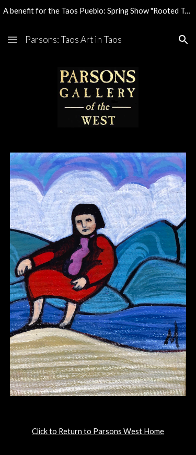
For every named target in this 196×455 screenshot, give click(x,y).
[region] (98, 12)
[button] (12, 39)
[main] (98, 431)
